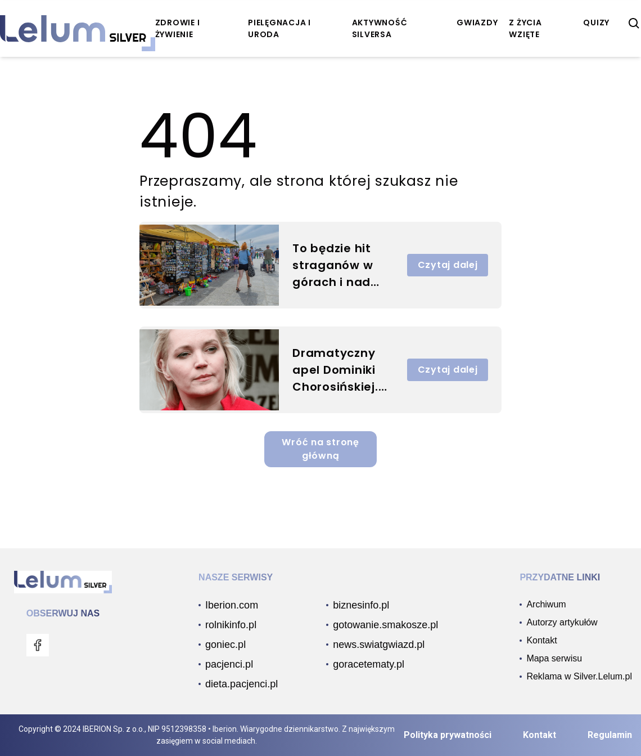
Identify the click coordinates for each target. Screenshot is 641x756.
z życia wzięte (525, 28)
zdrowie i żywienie (177, 28)
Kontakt (539, 735)
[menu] (37, 645)
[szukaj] (634, 23)
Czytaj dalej (448, 264)
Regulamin (610, 735)
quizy (596, 22)
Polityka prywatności (447, 735)
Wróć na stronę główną (320, 449)
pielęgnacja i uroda (279, 28)
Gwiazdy (477, 22)
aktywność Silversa (380, 28)
